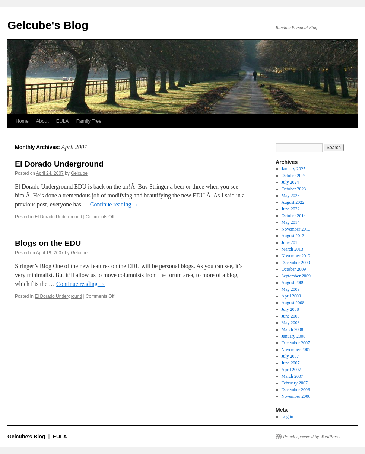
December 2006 (296, 389)
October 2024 (294, 175)
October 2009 (294, 269)
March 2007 (292, 376)
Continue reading (114, 204)
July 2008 (290, 309)
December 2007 (296, 342)
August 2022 (293, 202)
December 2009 (296, 262)
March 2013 (292, 249)
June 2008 (291, 316)
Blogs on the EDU (48, 243)
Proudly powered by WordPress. (311, 436)
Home (22, 121)
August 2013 (293, 235)
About (42, 121)
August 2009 (293, 282)
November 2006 (296, 396)
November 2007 (296, 349)
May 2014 (291, 222)
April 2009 (291, 296)
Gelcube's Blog (47, 25)
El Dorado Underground (59, 164)
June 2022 (291, 209)
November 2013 (296, 229)
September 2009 (296, 275)
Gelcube (79, 173)
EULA (62, 121)
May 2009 (291, 289)
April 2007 (291, 369)
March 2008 (292, 329)
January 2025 (293, 168)
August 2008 (293, 302)
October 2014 (294, 215)
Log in (287, 416)
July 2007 (290, 356)
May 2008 (291, 322)
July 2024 (290, 182)
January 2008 (293, 336)
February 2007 (295, 383)
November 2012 (296, 255)
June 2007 (291, 363)
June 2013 (291, 242)
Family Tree (89, 121)
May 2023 (291, 195)
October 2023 (294, 188)
